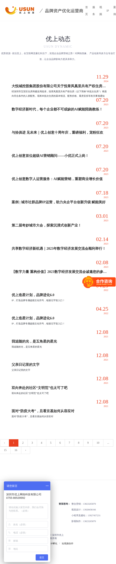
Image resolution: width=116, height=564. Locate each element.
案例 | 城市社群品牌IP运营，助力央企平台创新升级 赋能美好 (59, 202)
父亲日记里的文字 (26, 365)
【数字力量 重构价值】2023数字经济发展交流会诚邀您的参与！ (61, 272)
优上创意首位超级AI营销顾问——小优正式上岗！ (50, 156)
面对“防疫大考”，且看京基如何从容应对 (43, 411)
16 (16, 450)
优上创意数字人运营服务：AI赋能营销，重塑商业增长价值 (57, 179)
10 (98, 442)
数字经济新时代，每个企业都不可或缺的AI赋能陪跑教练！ (57, 109)
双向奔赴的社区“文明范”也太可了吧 (39, 388)
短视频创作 (67, 543)
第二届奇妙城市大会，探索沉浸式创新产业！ (46, 225)
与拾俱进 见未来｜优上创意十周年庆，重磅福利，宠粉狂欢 (57, 132)
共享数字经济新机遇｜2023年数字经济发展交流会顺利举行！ (59, 248)
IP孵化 (54, 543)
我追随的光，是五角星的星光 (34, 341)
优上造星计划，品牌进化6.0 (33, 295)
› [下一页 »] (25, 450)
